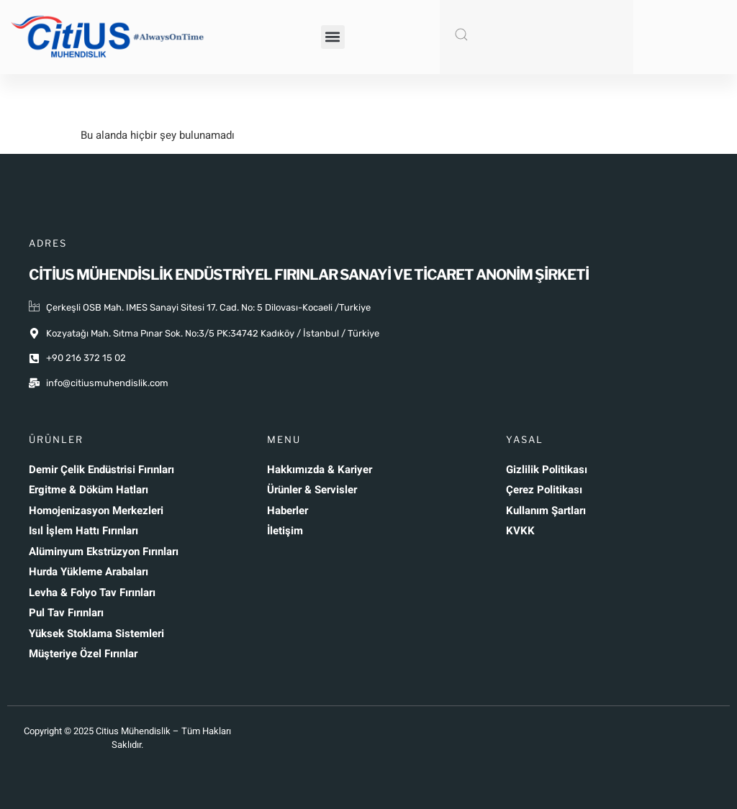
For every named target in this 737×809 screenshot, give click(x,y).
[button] (333, 37)
